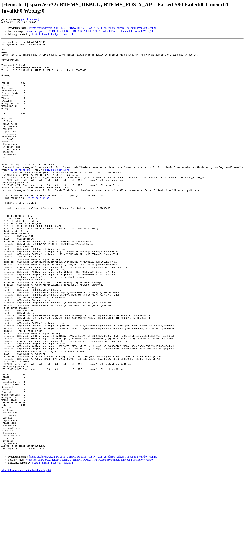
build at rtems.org (57, 195)
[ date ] (36, 34)
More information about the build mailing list (26, 552)
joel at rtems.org (30, 19)
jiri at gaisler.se (37, 229)
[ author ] (68, 34)
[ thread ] (45, 34)
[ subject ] (56, 34)
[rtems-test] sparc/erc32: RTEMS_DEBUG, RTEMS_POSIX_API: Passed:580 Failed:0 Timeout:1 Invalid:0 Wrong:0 (93, 27)
